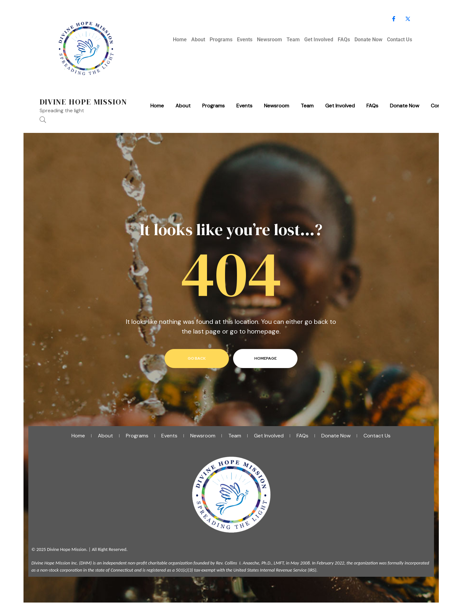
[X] (408, 19)
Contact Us (399, 39)
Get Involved (318, 39)
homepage (265, 358)
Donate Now (368, 39)
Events (244, 39)
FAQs (344, 39)
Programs (221, 39)
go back (197, 358)
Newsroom (269, 39)
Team (293, 39)
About (198, 39)
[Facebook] (394, 19)
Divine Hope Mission (83, 101)
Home (180, 39)
